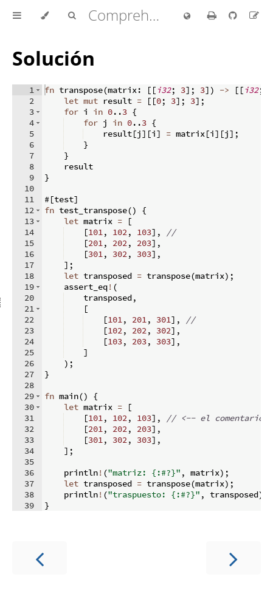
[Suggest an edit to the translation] (254, 15)
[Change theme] (44, 16)
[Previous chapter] (39, 558)
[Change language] (187, 16)
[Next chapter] (233, 558)
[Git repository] (234, 15)
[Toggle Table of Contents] (17, 16)
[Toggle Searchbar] (71, 16)
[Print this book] (213, 15)
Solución (53, 58)
